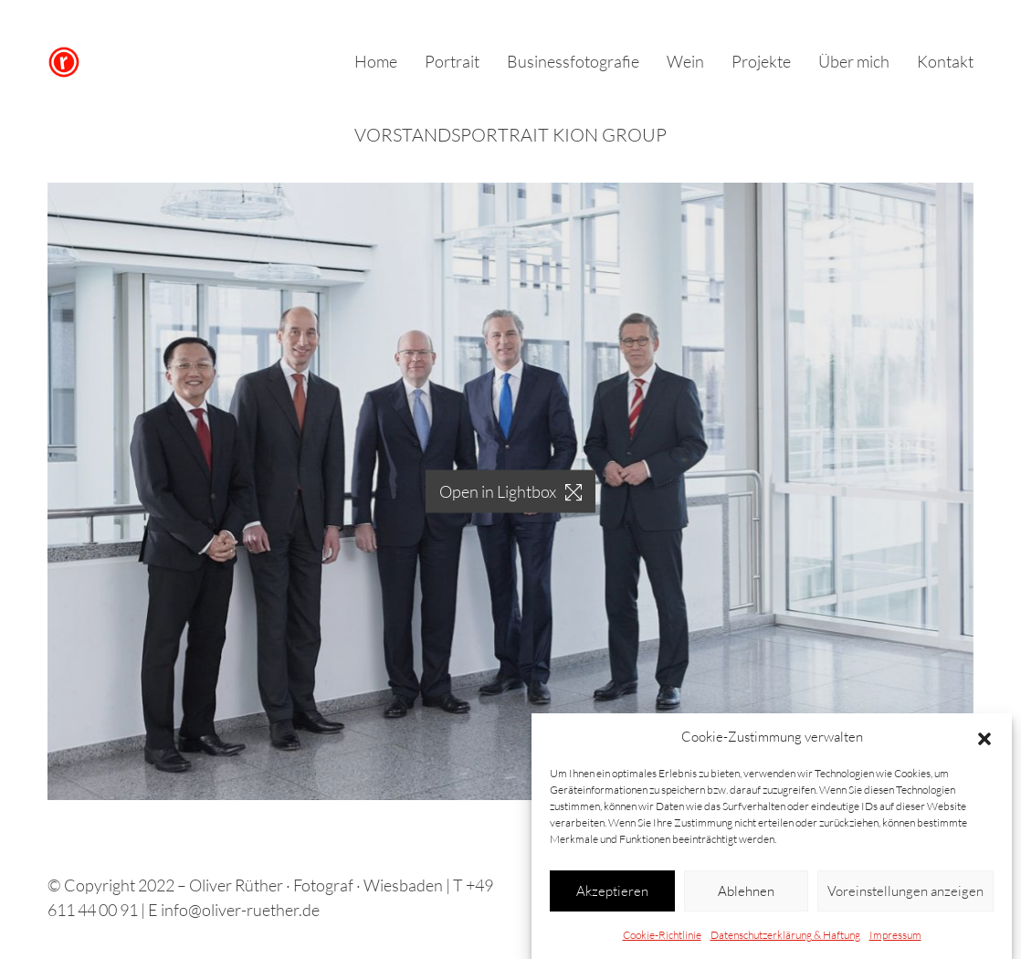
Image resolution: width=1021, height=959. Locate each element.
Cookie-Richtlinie (662, 935)
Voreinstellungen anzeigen (905, 891)
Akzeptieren (612, 891)
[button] (984, 737)
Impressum (895, 935)
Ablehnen (746, 891)
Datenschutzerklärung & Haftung (785, 935)
